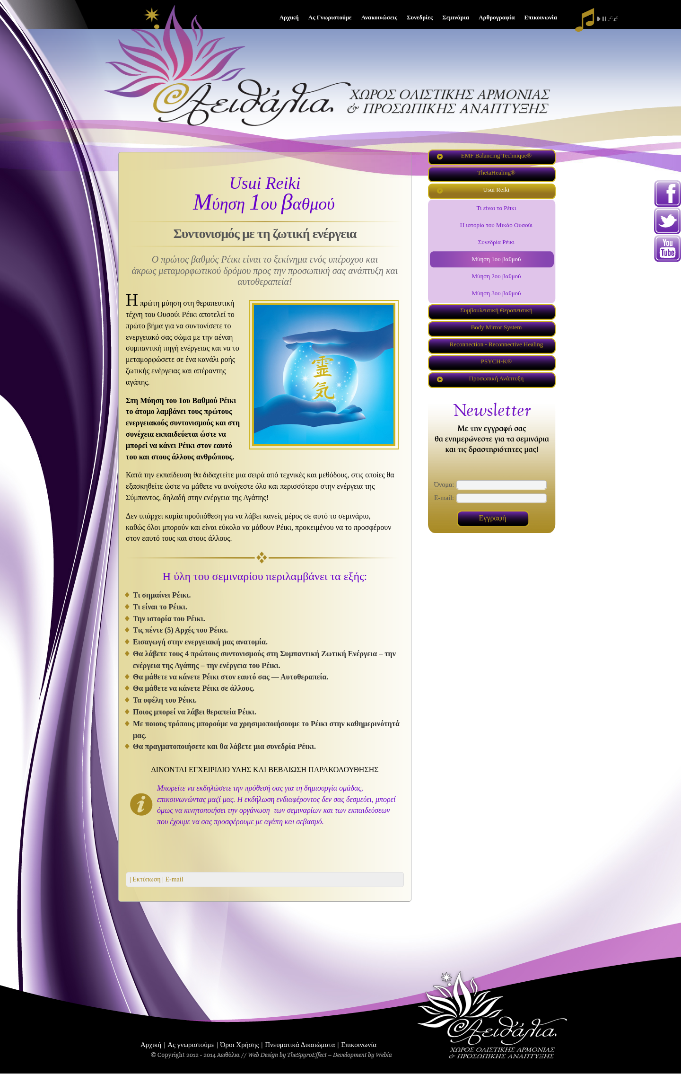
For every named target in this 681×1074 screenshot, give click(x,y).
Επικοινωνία (358, 1044)
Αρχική (150, 1044)
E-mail (173, 879)
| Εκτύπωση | (147, 879)
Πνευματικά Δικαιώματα (300, 1044)
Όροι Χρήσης (239, 1044)
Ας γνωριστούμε (190, 1044)
